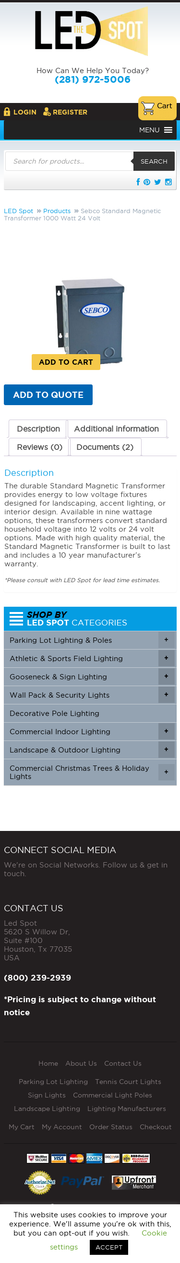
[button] (149, 130)
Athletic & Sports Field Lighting (92, 658)
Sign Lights (47, 1095)
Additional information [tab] (116, 428)
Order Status (110, 1127)
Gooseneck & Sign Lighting (92, 676)
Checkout (156, 1127)
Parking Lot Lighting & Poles (92, 640)
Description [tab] (38, 428)
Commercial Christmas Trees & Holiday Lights (92, 772)
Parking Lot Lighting (53, 1081)
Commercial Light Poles (112, 1095)
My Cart (22, 1127)
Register (70, 112)
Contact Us (123, 1063)
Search (154, 161)
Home (48, 1063)
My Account (62, 1127)
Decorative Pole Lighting (54, 713)
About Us (81, 1063)
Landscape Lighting (47, 1108)
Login (24, 112)
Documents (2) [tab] (104, 447)
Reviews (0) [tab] (39, 447)
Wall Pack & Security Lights (92, 695)
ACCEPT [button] (109, 1247)
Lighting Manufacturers (126, 1108)
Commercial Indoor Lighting (92, 731)
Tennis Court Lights (128, 1081)
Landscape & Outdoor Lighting (92, 749)
